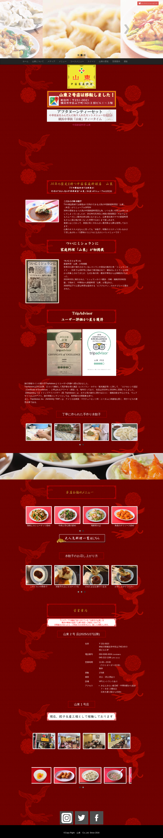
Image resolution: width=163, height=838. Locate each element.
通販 (126, 61)
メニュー (63, 61)
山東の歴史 (104, 61)
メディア (51, 61)
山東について (38, 61)
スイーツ (91, 61)
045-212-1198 (105, 658)
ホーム (25, 61)
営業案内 (116, 61)
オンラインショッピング (148, 3)
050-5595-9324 (106, 654)
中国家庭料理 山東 (81, 125)
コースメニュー (77, 61)
